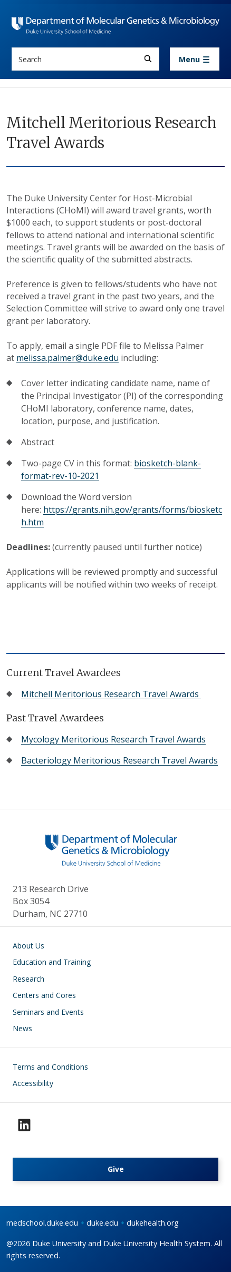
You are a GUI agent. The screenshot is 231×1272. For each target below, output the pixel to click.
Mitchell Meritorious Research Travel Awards (111, 694)
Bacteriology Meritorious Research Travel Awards (119, 760)
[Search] (148, 58)
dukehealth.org (153, 1223)
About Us (28, 946)
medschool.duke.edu (42, 1223)
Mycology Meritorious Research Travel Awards (113, 739)
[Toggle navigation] (194, 59)
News (22, 1028)
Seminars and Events (48, 1012)
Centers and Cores (44, 995)
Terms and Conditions (50, 1067)
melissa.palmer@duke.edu (67, 358)
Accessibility (33, 1083)
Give (116, 1169)
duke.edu (102, 1223)
